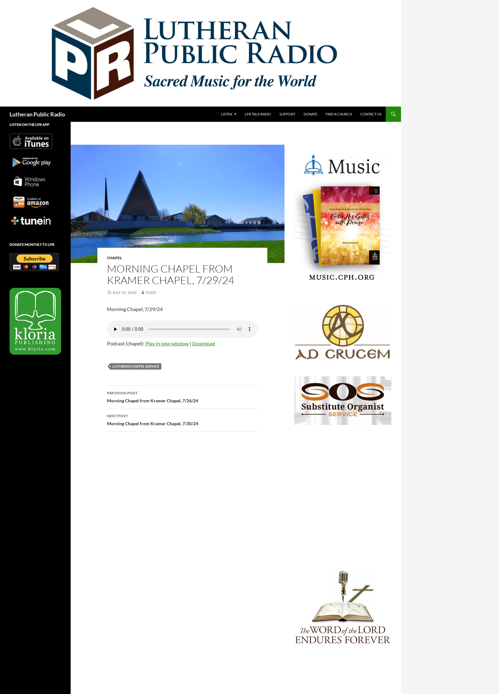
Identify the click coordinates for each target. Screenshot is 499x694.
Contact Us (371, 114)
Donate (310, 114)
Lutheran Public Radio (37, 114)
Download (203, 343)
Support (287, 114)
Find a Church (339, 114)
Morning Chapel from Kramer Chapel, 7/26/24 (182, 396)
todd (150, 292)
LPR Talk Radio (258, 114)
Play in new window (167, 343)
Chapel (114, 257)
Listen (226, 114)
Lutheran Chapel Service (135, 366)
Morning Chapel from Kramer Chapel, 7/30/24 (182, 419)
